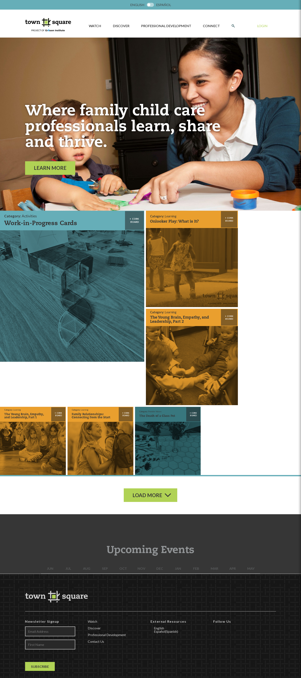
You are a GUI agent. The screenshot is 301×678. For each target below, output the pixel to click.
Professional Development (166, 26)
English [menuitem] (137, 4)
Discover (121, 26)
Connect (211, 26)
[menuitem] (137, 4)
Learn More (50, 168)
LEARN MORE (150, 603)
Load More (147, 372)
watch (95, 26)
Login (262, 26)
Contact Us (96, 519)
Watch (92, 499)
